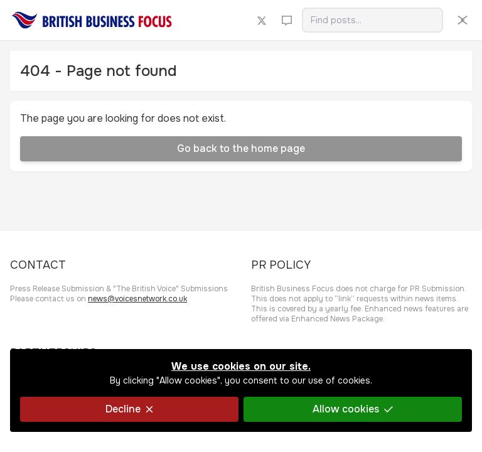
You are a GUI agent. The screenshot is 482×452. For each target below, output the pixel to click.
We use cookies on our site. (241, 366)
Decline (129, 409)
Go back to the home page (241, 148)
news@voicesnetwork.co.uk (137, 299)
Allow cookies (353, 409)
